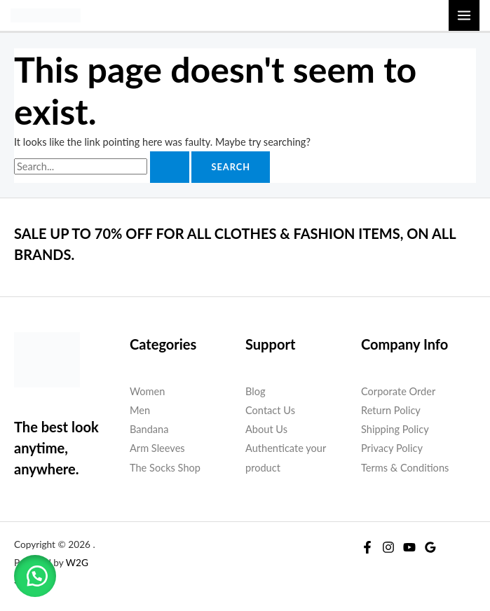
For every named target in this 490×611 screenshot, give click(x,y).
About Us (266, 429)
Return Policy (391, 410)
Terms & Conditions (405, 468)
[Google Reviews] (430, 547)
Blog (255, 391)
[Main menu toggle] (464, 15)
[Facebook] (367, 547)
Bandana (149, 429)
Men (140, 410)
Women (147, 391)
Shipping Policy (395, 429)
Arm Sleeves (157, 448)
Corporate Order (398, 391)
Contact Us (270, 410)
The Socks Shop (165, 468)
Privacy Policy (392, 448)
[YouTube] (409, 547)
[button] (35, 576)
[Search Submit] (169, 167)
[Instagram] (388, 547)
